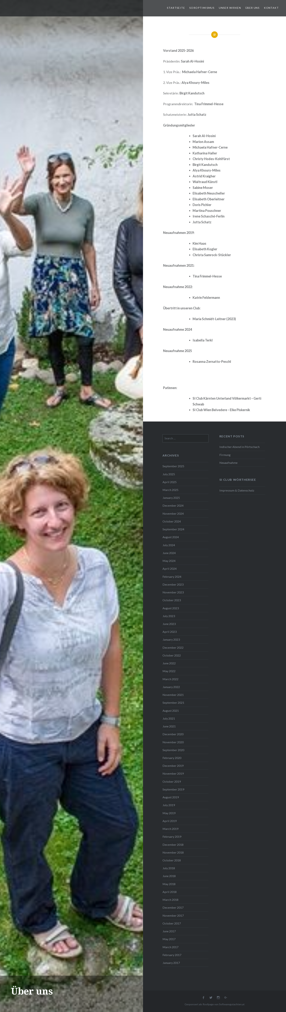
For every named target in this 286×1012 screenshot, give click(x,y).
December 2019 (173, 765)
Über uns (252, 7)
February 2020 (172, 758)
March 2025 (170, 490)
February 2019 (172, 836)
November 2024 (173, 513)
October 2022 (172, 655)
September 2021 (173, 702)
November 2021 (173, 694)
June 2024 (169, 553)
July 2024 (169, 545)
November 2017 (173, 915)
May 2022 (169, 671)
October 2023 (172, 600)
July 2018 (169, 868)
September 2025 (173, 466)
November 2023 (173, 592)
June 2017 (169, 931)
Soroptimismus (201, 7)
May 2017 (169, 939)
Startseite (176, 7)
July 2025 (169, 474)
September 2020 (173, 750)
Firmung (225, 455)
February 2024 (172, 576)
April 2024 (170, 568)
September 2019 (173, 789)
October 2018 (172, 860)
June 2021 (169, 726)
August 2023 (171, 608)
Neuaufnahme (228, 462)
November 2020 (173, 742)
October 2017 (172, 923)
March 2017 (170, 947)
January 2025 (171, 497)
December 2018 (173, 844)
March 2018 (170, 899)
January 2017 (171, 962)
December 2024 (173, 505)
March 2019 (170, 828)
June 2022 (169, 663)
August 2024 (171, 537)
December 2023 (173, 584)
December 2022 (173, 647)
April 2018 (170, 891)
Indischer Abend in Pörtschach (239, 446)
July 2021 (169, 718)
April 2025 (170, 482)
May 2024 (169, 560)
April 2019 (170, 821)
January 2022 (171, 687)
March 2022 (170, 679)
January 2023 (171, 639)
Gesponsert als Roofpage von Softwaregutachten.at (215, 1004)
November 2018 (173, 852)
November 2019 (173, 773)
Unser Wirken (230, 7)
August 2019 (171, 797)
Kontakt (271, 7)
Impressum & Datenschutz (236, 490)
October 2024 (172, 521)
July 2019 (169, 805)
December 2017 (173, 907)
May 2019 (169, 813)
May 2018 (169, 884)
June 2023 (169, 624)
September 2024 (173, 529)
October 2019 (172, 781)
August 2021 (171, 710)
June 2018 (169, 876)
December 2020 (173, 734)
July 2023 (169, 616)
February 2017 (172, 955)
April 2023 (170, 631)
